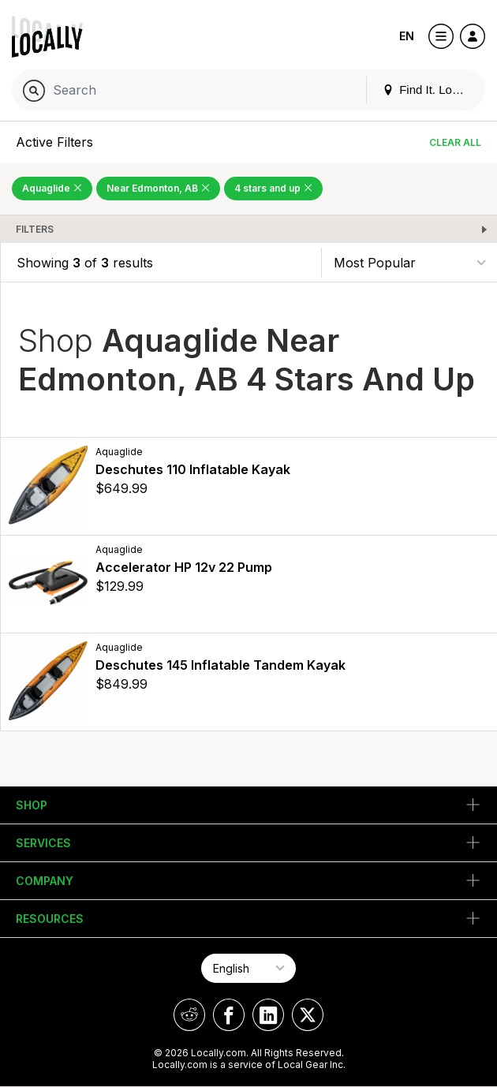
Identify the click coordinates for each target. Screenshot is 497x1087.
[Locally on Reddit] (189, 1015)
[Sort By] (409, 262)
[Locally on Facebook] (229, 1015)
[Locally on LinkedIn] (268, 1015)
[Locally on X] (307, 1015)
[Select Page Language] (248, 968)
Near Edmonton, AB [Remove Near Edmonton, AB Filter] (158, 188)
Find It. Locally (429, 89)
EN (406, 36)
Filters (35, 229)
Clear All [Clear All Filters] (455, 142)
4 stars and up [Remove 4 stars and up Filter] (273, 188)
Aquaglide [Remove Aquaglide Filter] (52, 188)
